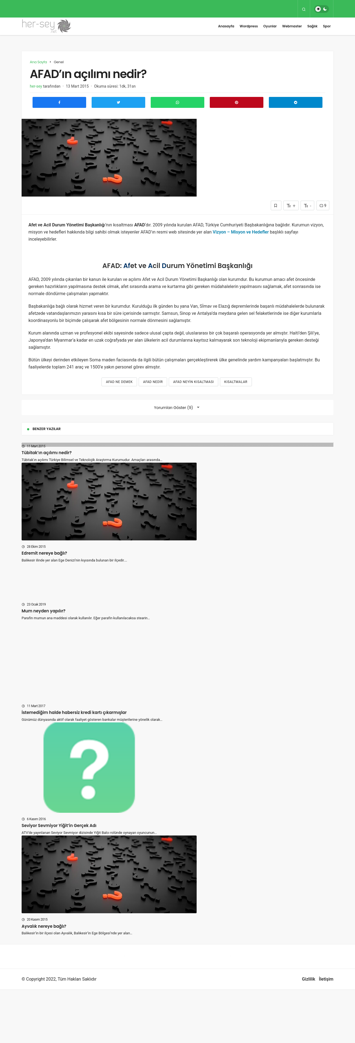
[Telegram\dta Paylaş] (295, 102)
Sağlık (312, 26)
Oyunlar (270, 26)
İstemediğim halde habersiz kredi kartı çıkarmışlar (74, 712)
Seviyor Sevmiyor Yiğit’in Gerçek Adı (59, 825)
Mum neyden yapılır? (43, 611)
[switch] (321, 9)
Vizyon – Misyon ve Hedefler (241, 232)
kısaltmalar (236, 382)
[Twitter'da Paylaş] (118, 102)
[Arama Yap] (304, 9)
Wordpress (249, 26)
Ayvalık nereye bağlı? (44, 926)
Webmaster (292, 26)
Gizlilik (308, 979)
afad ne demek (119, 382)
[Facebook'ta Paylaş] (59, 102)
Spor (327, 26)
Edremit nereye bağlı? (44, 553)
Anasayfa (226, 26)
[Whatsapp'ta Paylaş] (177, 102)
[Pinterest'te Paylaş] (236, 102)
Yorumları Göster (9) (173, 407)
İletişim (326, 979)
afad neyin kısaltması (193, 382)
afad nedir (153, 382)
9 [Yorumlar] (322, 205)
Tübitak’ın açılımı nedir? (47, 453)
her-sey (36, 86)
